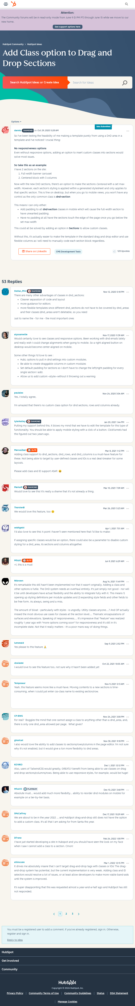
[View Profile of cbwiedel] (19, 662)
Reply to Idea (15, 940)
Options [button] (15, 121)
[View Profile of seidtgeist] (19, 527)
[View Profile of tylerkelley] (19, 421)
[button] (128, 131)
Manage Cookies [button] (67, 1001)
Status (100, 993)
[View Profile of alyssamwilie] (20, 334)
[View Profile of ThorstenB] (19, 507)
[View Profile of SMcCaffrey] (20, 813)
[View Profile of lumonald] (19, 642)
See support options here (67, 27)
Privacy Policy (15, 993)
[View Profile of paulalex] (18, 392)
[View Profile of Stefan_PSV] (20, 290)
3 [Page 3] (72, 913)
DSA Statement (119, 993)
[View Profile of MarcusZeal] (20, 449)
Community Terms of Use (44, 993)
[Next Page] (79, 914)
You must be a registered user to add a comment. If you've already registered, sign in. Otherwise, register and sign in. (63, 931)
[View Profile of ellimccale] (19, 862)
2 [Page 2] (66, 913)
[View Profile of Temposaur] (19, 683)
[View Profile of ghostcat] (18, 740)
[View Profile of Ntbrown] (18, 580)
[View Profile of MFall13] (18, 788)
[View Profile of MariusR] (18, 487)
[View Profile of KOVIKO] (18, 764)
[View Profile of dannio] (17, 130)
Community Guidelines (77, 993)
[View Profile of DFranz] (17, 837)
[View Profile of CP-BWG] (18, 715)
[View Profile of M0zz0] (17, 560)
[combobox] (100, 82)
